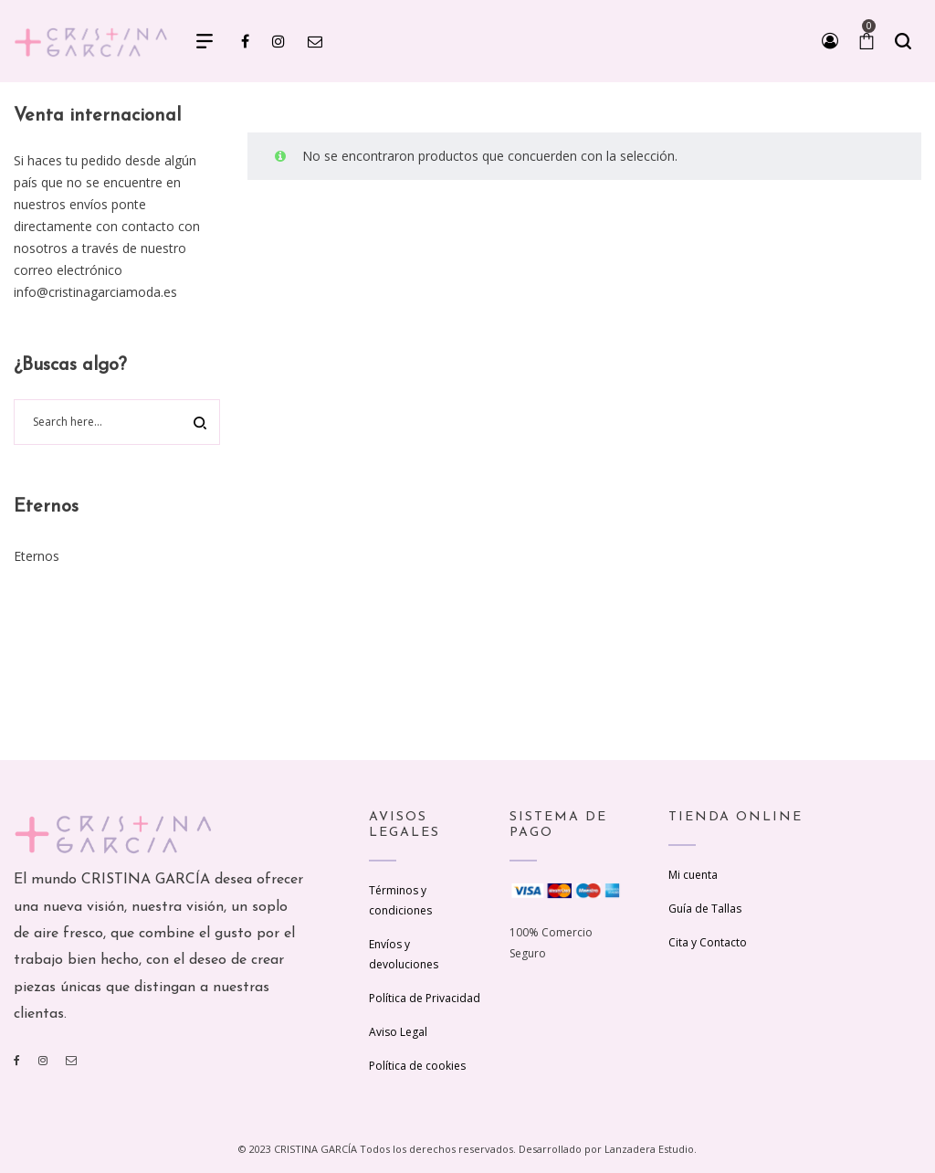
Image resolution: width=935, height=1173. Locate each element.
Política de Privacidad (424, 998)
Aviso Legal (398, 1032)
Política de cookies (417, 1065)
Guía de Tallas (704, 908)
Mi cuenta (693, 874)
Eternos (36, 556)
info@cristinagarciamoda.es (95, 292)
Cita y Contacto (707, 942)
